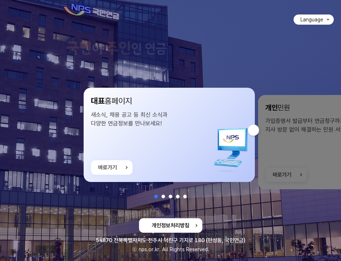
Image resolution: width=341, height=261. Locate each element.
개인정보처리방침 (170, 225)
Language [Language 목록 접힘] (311, 19)
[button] (156, 196)
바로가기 (107, 168)
